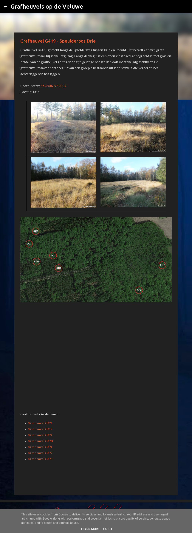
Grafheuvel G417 (40, 423)
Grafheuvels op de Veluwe (46, 6)
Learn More (90, 529)
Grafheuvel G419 (40, 435)
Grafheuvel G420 (40, 441)
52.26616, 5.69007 (53, 86)
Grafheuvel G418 (40, 429)
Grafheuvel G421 (40, 447)
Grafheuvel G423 (40, 459)
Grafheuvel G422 (40, 453)
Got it (107, 529)
